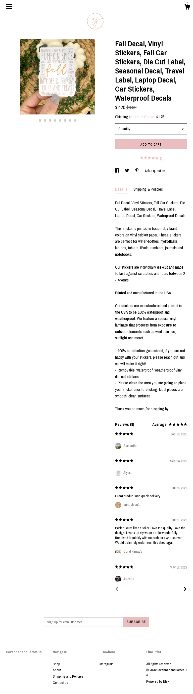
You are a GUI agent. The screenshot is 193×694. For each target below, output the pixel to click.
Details (121, 189)
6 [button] (65, 120)
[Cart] (187, 7)
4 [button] (55, 120)
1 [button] (40, 120)
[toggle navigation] (9, 6)
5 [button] (60, 120)
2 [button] (45, 120)
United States (144, 116)
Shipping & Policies (148, 189)
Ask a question (155, 171)
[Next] (185, 589)
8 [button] (75, 120)
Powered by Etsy (157, 681)
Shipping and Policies (68, 676)
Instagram (106, 664)
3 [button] (50, 120)
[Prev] (117, 589)
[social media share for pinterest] (137, 171)
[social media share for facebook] (117, 171)
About (57, 670)
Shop (56, 664)
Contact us (60, 682)
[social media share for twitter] (127, 171)
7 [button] (70, 120)
